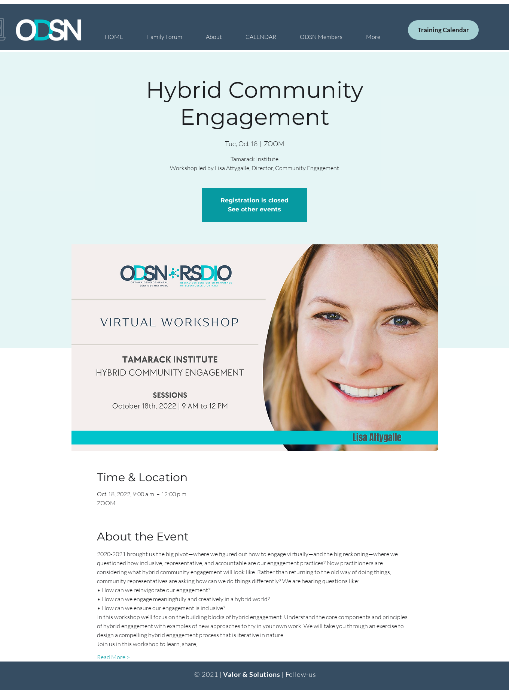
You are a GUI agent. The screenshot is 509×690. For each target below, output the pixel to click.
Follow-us (301, 674)
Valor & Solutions (251, 674)
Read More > (113, 657)
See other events (254, 209)
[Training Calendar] (443, 30)
